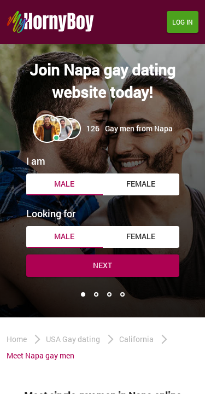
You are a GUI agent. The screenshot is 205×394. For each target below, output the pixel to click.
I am (35, 160)
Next (102, 265)
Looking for (50, 213)
